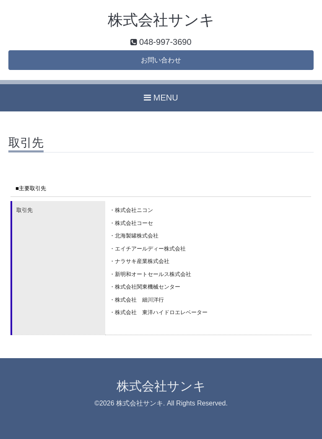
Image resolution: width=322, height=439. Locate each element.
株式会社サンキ (161, 19)
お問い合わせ (161, 60)
